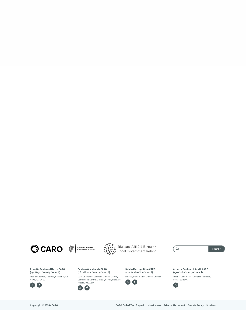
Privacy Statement (174, 305)
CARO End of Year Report (130, 305)
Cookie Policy (196, 305)
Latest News (154, 305)
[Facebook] (39, 285)
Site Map (211, 305)
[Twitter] (32, 285)
